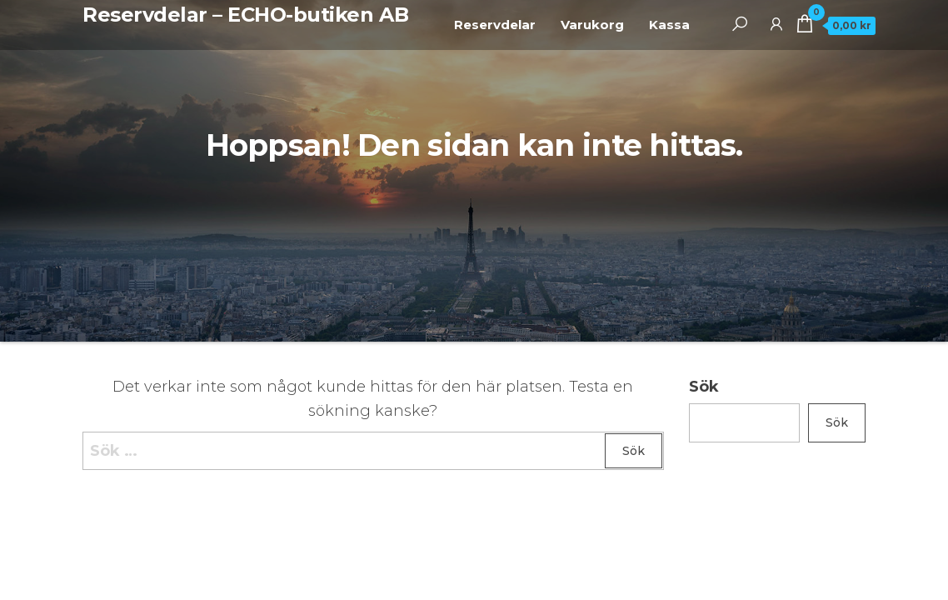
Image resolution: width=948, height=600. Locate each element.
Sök (704, 387)
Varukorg (592, 24)
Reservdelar (495, 24)
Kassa (669, 24)
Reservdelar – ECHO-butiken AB (245, 14)
